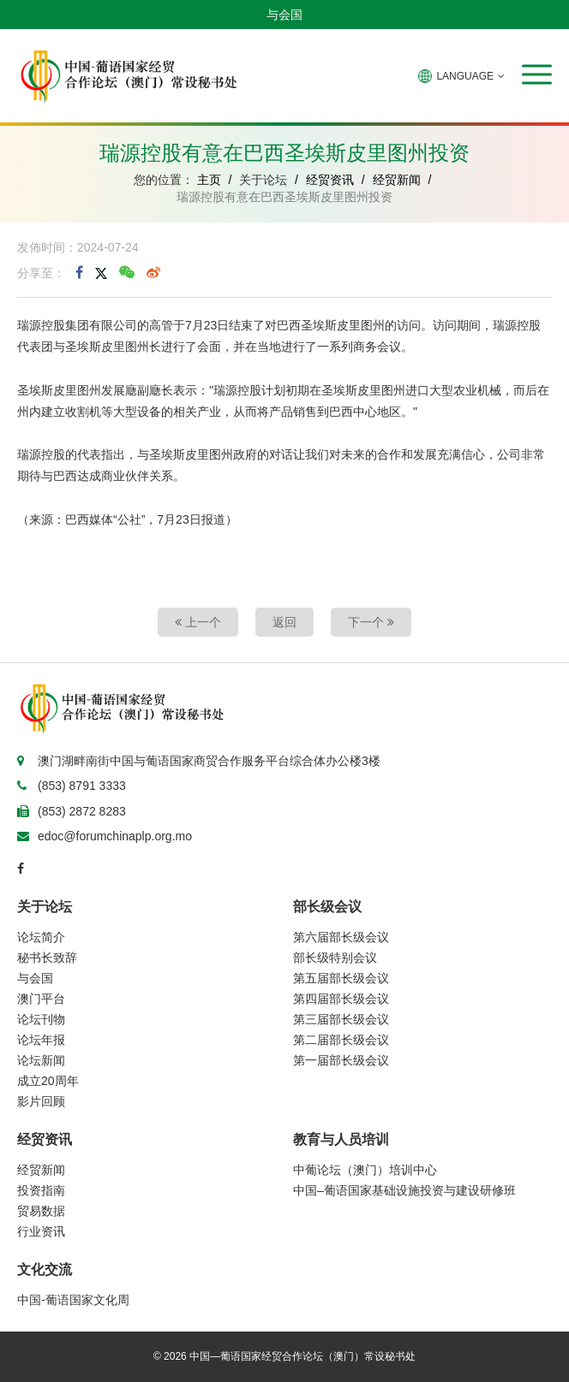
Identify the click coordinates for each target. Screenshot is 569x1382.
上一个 (198, 622)
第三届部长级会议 (341, 1019)
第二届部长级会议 (341, 1040)
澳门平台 (41, 998)
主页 (209, 180)
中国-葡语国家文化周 (73, 1300)
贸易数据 (41, 1211)
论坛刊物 (41, 1019)
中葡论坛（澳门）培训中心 (365, 1170)
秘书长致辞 (47, 957)
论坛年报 (41, 1040)
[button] (537, 74)
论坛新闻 (41, 1060)
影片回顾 (41, 1101)
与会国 (284, 14)
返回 (284, 622)
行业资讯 (41, 1231)
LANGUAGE (461, 76)
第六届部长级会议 (341, 937)
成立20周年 (48, 1081)
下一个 (371, 622)
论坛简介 (41, 937)
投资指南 (41, 1190)
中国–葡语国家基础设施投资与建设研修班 (404, 1190)
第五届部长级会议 (341, 978)
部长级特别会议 (335, 957)
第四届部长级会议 (341, 998)
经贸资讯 (330, 180)
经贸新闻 (397, 180)
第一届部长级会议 (341, 1060)
